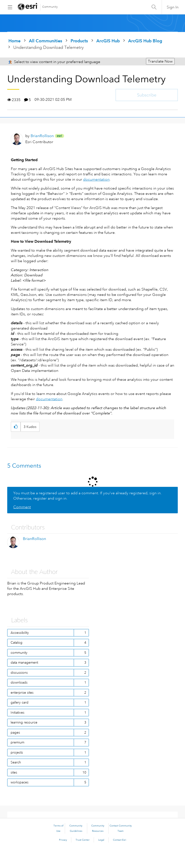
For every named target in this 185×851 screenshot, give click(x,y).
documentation (96, 179)
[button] (15, 427)
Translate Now (160, 61)
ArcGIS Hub (108, 40)
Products (79, 40)
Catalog (16, 642)
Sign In (172, 7)
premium (17, 742)
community (19, 652)
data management (24, 662)
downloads (19, 682)
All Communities (45, 40)
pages (15, 732)
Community (50, 7)
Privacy (63, 839)
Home (14, 40)
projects (17, 752)
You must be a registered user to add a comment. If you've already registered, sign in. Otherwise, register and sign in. (87, 496)
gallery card (19, 702)
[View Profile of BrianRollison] (42, 135)
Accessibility (20, 632)
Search (16, 762)
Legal (101, 839)
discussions (19, 672)
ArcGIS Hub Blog (145, 40)
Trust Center (83, 839)
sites (14, 772)
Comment (22, 507)
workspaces (19, 782)
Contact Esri (119, 839)
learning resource (24, 722)
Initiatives (17, 712)
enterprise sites (22, 692)
